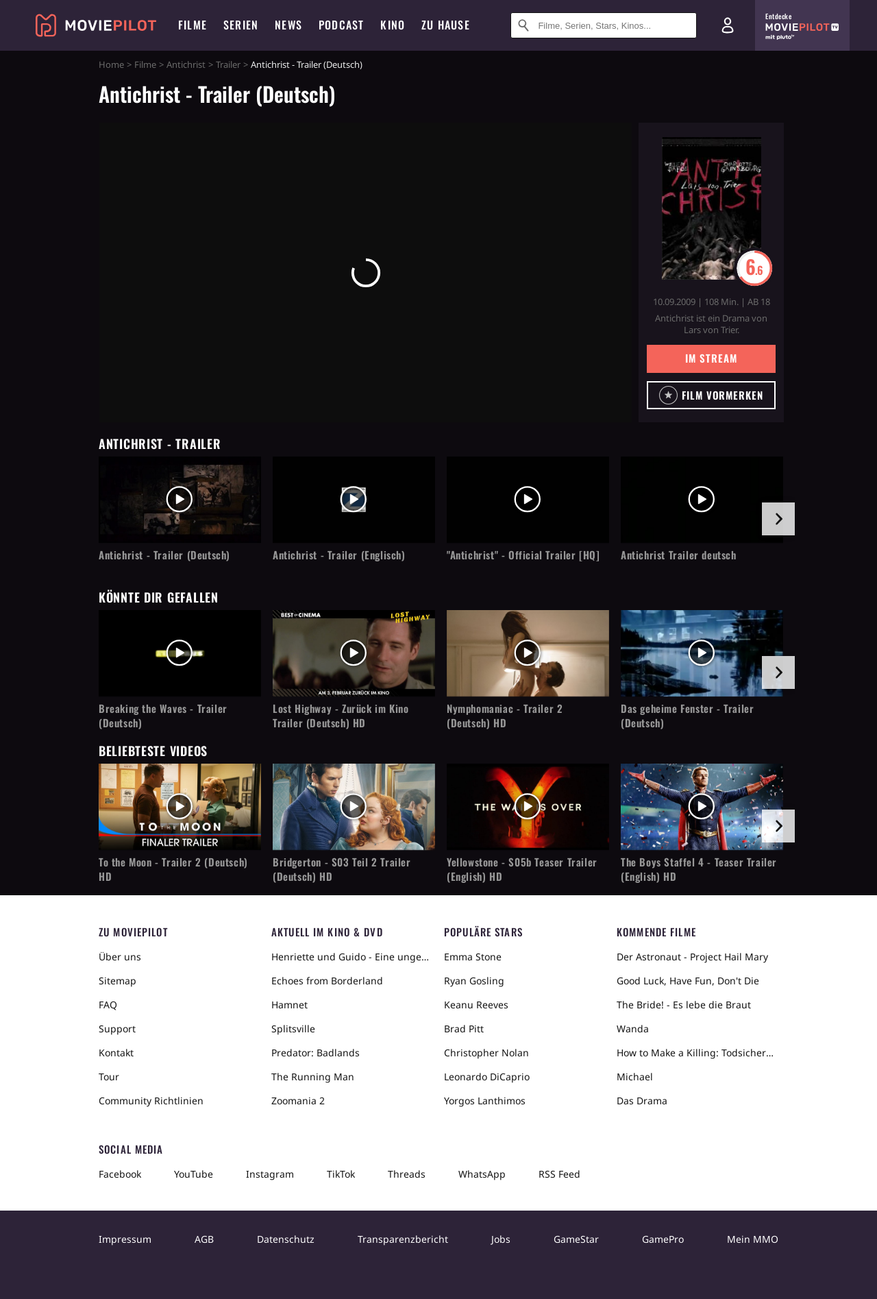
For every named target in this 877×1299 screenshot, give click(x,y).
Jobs (500, 1239)
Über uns (120, 956)
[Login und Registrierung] (728, 25)
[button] (711, 395)
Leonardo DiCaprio (487, 1076)
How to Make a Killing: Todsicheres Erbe (697, 1052)
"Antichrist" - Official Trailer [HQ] (523, 555)
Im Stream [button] (711, 357)
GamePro (663, 1239)
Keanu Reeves (476, 1004)
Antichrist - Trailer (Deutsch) (164, 555)
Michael (635, 1076)
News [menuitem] (288, 24)
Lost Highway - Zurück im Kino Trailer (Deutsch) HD (340, 715)
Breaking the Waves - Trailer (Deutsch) (163, 715)
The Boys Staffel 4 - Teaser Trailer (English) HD (699, 869)
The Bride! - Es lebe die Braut (684, 1004)
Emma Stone (473, 956)
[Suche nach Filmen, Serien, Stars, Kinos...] (603, 25)
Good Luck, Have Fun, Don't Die (688, 980)
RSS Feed (559, 1173)
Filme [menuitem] (192, 24)
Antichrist (186, 64)
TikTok (341, 1173)
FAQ (108, 1004)
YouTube (193, 1173)
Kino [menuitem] (392, 24)
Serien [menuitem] (240, 24)
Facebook (120, 1173)
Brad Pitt (464, 1028)
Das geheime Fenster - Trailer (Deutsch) (687, 715)
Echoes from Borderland (327, 980)
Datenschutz (285, 1239)
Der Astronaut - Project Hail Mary (692, 956)
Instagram (270, 1173)
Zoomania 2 (298, 1100)
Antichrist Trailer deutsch (679, 555)
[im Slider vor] (778, 518)
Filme (145, 64)
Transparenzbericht (403, 1239)
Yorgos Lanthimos (485, 1100)
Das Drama (642, 1100)
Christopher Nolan (486, 1052)
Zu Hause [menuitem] (445, 24)
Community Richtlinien (151, 1100)
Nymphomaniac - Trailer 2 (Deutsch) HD (505, 715)
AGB (204, 1239)
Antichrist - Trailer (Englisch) (339, 555)
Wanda (633, 1028)
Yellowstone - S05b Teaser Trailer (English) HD (522, 869)
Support (117, 1028)
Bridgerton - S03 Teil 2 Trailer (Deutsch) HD (342, 869)
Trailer (228, 64)
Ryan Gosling (474, 980)
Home (111, 64)
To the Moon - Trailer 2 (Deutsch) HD (173, 869)
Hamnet (289, 1004)
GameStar (576, 1239)
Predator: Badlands (315, 1052)
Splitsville (293, 1028)
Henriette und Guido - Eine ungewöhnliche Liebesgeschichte (352, 956)
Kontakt (116, 1052)
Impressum (125, 1239)
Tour (109, 1076)
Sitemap (117, 980)
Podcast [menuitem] (341, 24)
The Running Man (312, 1076)
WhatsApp (482, 1173)
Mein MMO (752, 1239)
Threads (406, 1173)
